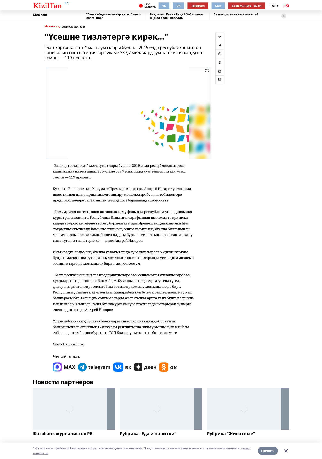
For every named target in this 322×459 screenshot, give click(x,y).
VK (164, 6)
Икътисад (52, 26)
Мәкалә (40, 15)
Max (218, 6)
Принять (268, 451)
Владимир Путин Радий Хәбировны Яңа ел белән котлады (176, 16)
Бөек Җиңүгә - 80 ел (246, 6)
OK (178, 6)
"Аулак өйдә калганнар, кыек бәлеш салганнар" (113, 16)
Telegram (198, 6)
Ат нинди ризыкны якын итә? (236, 14)
